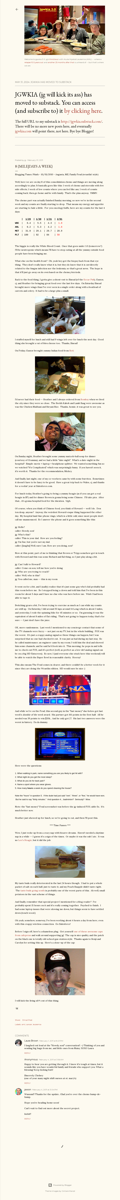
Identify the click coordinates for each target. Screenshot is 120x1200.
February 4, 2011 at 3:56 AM (51, 1059)
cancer (29, 1024)
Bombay (85, 399)
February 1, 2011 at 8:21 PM (51, 1041)
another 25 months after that (61, 62)
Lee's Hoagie (25, 840)
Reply (27, 1053)
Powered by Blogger (60, 1185)
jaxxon (27, 1089)
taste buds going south (32, 890)
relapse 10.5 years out (33, 62)
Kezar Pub (89, 279)
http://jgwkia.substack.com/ (81, 121)
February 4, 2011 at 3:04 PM (45, 1089)
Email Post (27, 1020)
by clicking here (82, 111)
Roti (71, 350)
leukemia (37, 1024)
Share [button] (17, 1020)
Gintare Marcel (68, 1191)
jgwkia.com (23, 131)
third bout (54, 59)
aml (23, 1024)
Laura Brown (31, 1040)
